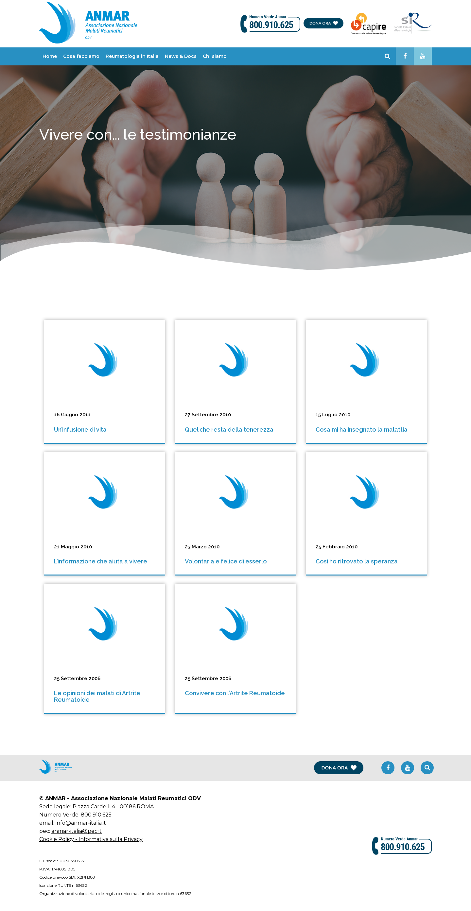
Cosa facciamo (81, 56)
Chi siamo (215, 56)
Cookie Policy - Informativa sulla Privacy (91, 839)
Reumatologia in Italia (132, 56)
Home (50, 56)
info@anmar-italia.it (81, 823)
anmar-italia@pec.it (76, 831)
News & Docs (181, 56)
